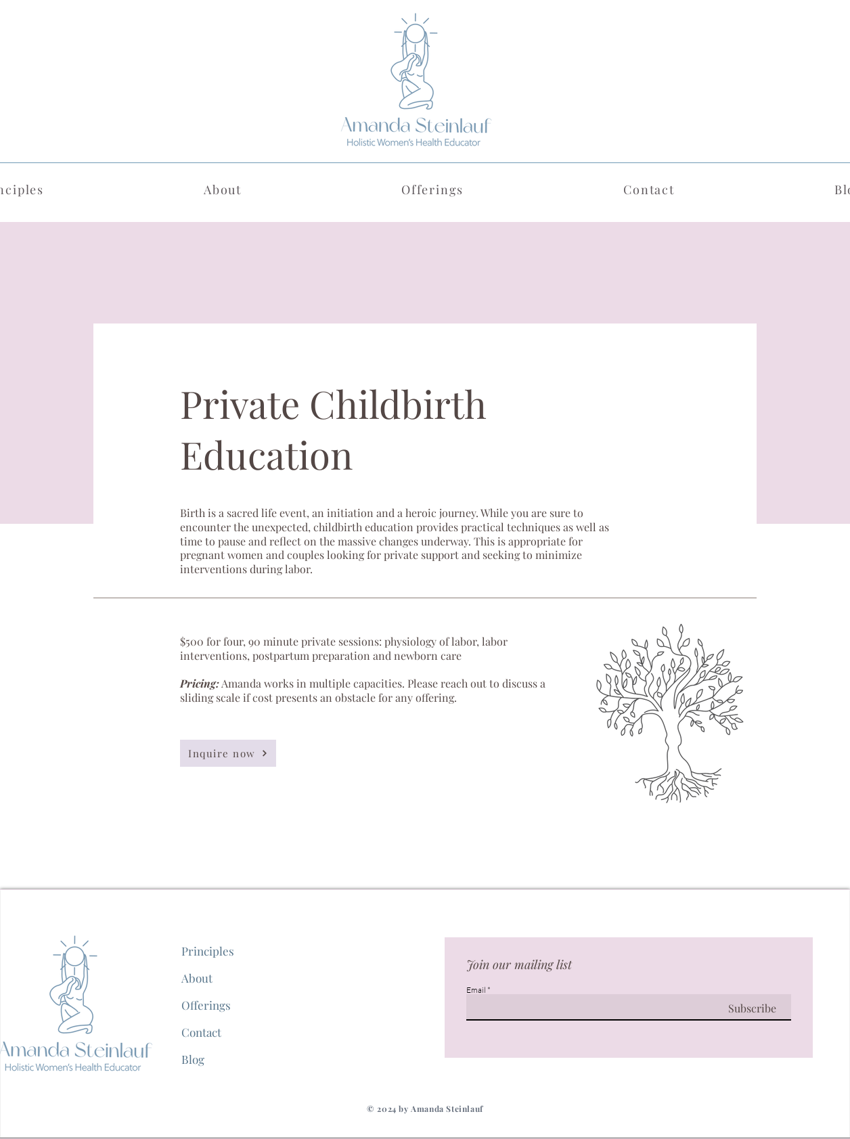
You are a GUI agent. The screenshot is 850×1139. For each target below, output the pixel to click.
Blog (192, 1059)
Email (476, 990)
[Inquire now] (228, 753)
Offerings (206, 1005)
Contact (201, 1032)
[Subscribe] (736, 1009)
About (196, 977)
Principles (207, 950)
